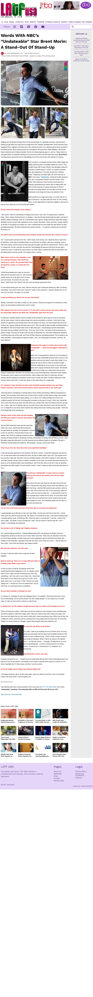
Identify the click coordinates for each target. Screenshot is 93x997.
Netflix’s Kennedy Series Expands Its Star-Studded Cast (24, 755)
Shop (56, 776)
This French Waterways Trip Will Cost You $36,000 (8, 738)
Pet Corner (87, 22)
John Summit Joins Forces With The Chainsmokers (59, 755)
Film (6, 22)
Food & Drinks (74, 22)
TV (2, 22)
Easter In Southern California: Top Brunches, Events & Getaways (59, 738)
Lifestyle (19, 22)
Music (11, 22)
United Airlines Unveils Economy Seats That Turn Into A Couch (25, 738)
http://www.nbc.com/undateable (11, 694)
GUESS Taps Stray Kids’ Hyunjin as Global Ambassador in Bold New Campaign (8, 755)
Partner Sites (59, 781)
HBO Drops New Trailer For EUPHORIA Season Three (60, 721)
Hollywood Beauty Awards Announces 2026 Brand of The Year (7, 721)
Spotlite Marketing (86, 786)
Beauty (33, 22)
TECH (27, 22)
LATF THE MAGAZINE (48, 687)
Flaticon (78, 778)
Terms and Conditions (79, 774)
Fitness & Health (52, 22)
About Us (57, 771)
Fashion (40, 22)
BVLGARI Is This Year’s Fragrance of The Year (25, 721)
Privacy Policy (80, 771)
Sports (64, 22)
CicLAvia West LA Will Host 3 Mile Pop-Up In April (43, 721)
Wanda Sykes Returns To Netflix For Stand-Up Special (43, 738)
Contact (57, 778)
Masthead (58, 774)
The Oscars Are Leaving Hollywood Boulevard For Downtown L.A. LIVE (42, 755)
